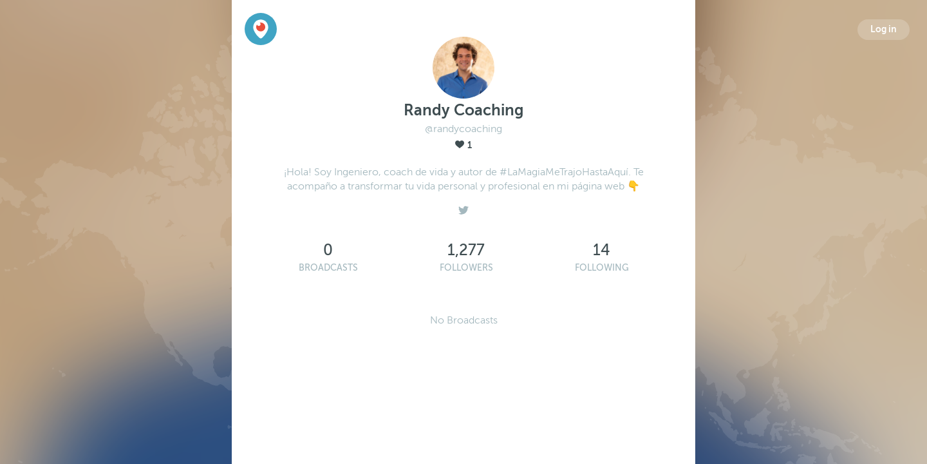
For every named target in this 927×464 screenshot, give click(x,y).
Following (602, 268)
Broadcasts (328, 268)
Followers (466, 268)
